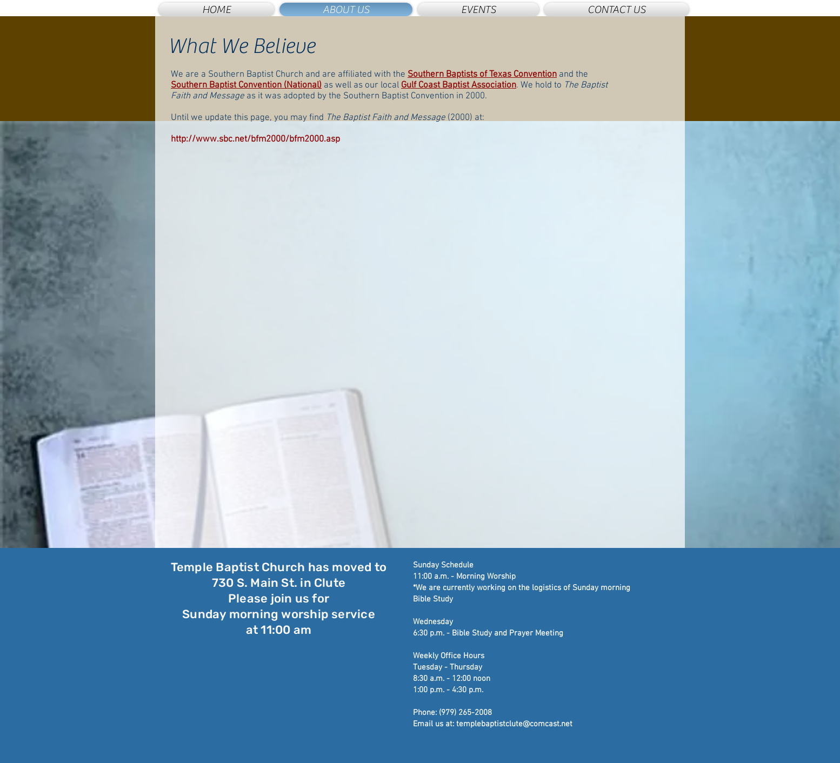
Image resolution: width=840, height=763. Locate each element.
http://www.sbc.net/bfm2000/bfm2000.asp (255, 139)
